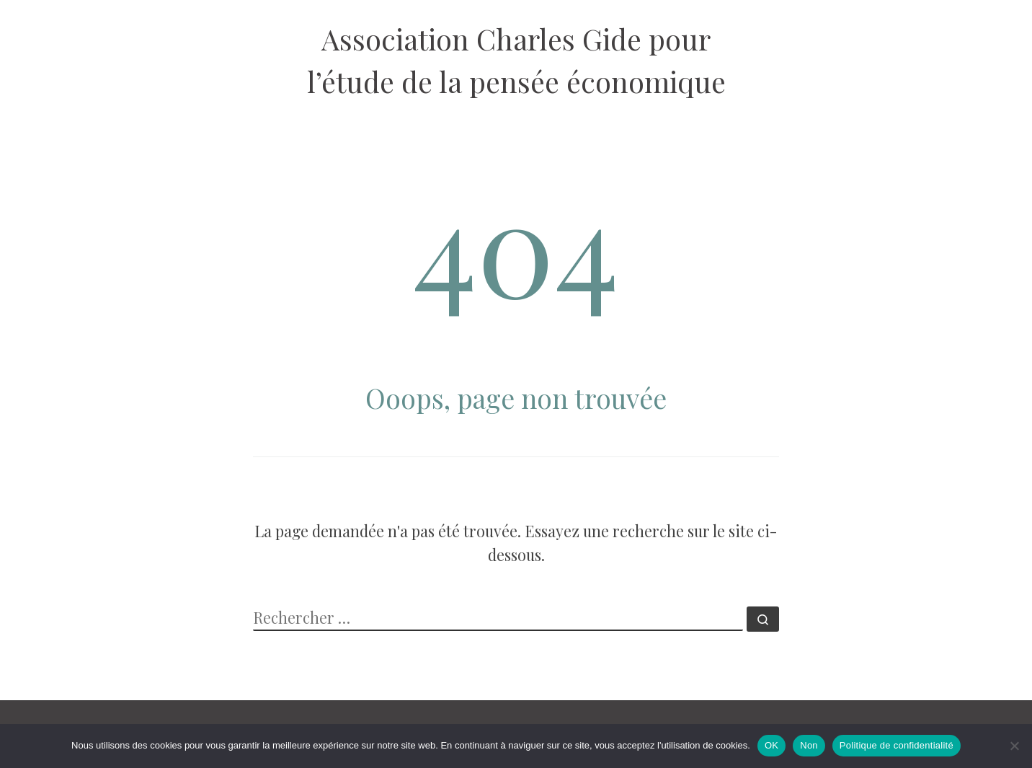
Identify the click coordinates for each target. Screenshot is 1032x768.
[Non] (1014, 745)
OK (771, 745)
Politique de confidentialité (896, 745)
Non (809, 745)
